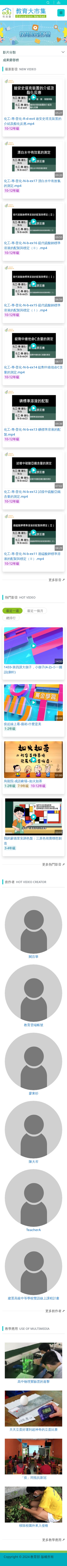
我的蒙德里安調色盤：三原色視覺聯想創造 (33, 840)
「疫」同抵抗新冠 (33, 1477)
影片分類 (9, 52)
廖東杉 (33, 1093)
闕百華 (33, 956)
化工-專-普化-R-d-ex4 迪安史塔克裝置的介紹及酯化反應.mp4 (32, 121)
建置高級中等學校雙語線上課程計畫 (33, 1298)
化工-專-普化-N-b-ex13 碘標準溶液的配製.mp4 (32, 432)
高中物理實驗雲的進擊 (34, 1381)
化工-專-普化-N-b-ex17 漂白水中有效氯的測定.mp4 (32, 183)
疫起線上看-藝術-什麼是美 (22, 724)
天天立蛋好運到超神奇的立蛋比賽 (33, 1429)
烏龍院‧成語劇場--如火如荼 (23, 781)
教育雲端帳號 (33, 1025)
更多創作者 (53, 1311)
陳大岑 (33, 1161)
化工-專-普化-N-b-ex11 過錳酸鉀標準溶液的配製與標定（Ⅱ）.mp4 (32, 556)
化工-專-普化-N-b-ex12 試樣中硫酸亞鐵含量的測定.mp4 (32, 494)
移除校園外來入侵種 (33, 1525)
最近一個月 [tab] (35, 611)
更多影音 (55, 580)
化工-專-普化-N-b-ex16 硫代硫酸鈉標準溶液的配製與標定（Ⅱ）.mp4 (32, 245)
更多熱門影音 (51, 864)
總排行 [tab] (11, 618)
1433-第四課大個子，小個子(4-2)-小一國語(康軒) (33, 669)
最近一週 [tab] (12, 611)
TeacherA (33, 1229)
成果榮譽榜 (11, 60)
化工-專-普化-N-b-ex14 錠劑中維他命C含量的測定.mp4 (33, 369)
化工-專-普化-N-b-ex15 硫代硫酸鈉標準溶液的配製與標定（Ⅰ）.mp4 (32, 307)
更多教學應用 (51, 1540)
